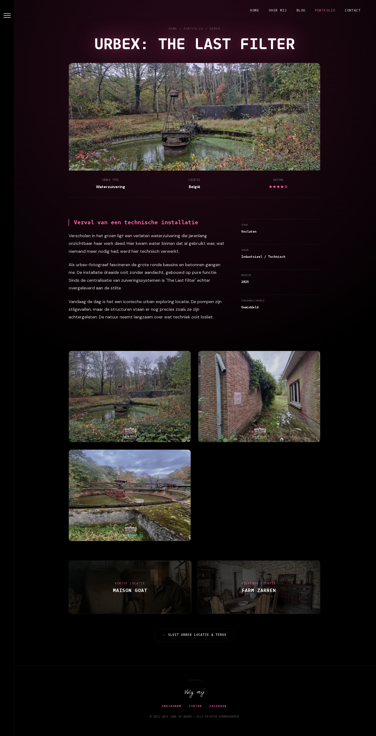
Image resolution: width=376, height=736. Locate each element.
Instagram (172, 706)
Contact (353, 10)
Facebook (219, 706)
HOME (173, 28)
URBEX (215, 28)
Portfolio (325, 10)
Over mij (278, 10)
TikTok (196, 706)
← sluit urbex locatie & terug (195, 635)
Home (254, 10)
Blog (301, 10)
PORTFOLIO (194, 28)
